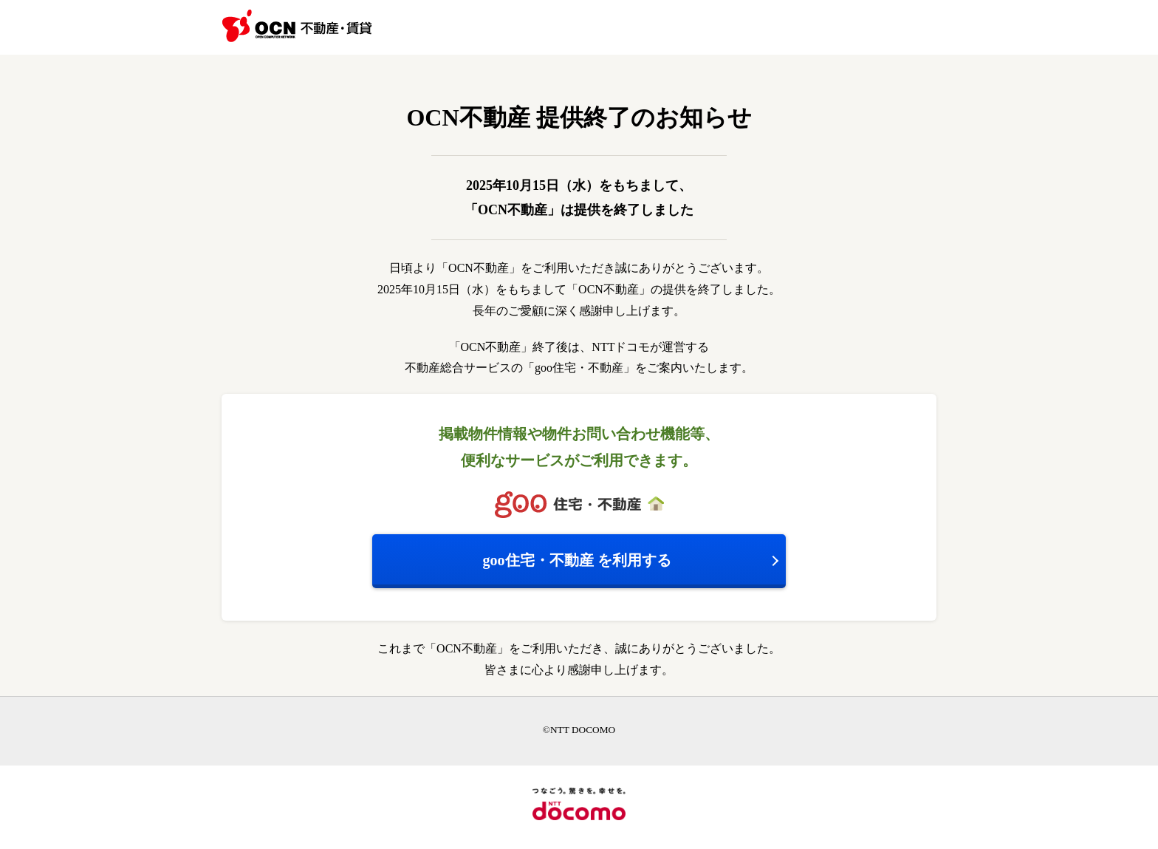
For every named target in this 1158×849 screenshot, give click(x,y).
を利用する (577, 560)
